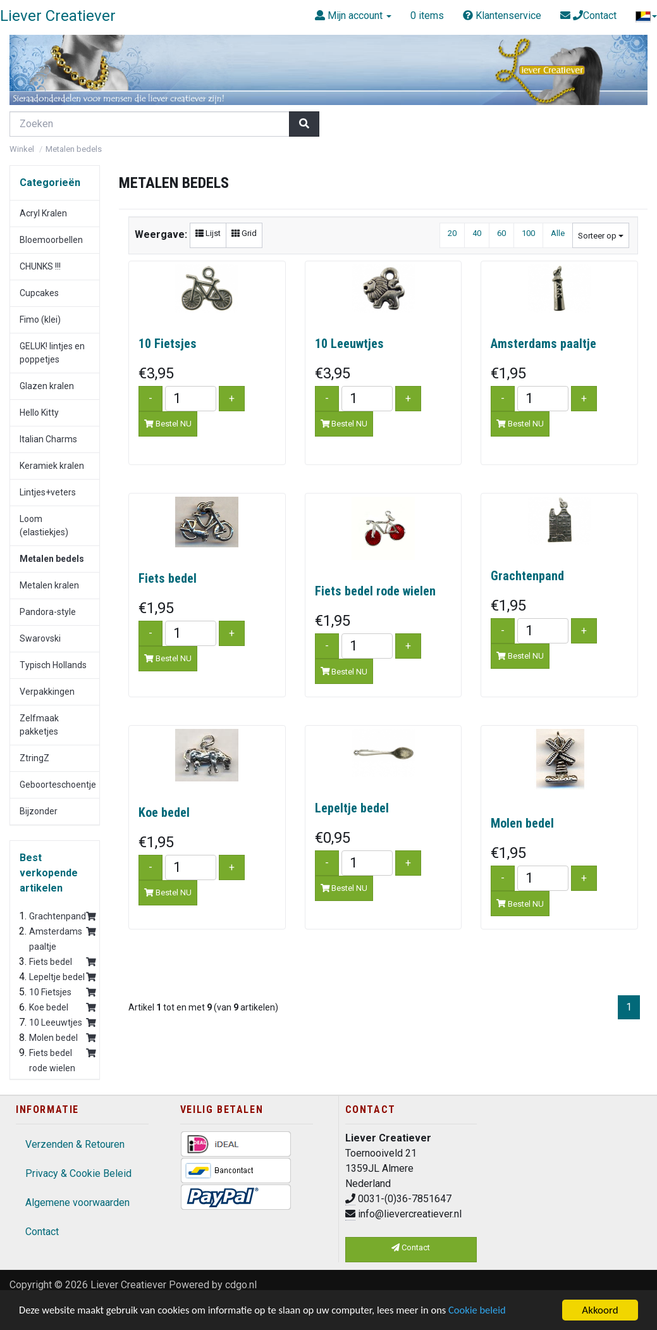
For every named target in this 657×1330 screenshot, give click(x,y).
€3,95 (156, 373)
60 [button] (501, 233)
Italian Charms (48, 439)
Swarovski (40, 638)
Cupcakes (39, 293)
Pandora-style (48, 612)
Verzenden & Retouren (75, 1144)
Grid (244, 233)
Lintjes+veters (48, 492)
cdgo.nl (241, 1285)
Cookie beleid (491, 1311)
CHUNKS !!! (40, 266)
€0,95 (332, 838)
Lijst (208, 233)
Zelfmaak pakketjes (39, 724)
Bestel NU (168, 423)
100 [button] (528, 233)
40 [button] (476, 233)
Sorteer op (600, 235)
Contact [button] (410, 1247)
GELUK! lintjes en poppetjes (52, 352)
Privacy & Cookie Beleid (78, 1173)
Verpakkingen (47, 692)
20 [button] (452, 233)
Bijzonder (39, 811)
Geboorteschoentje (58, 785)
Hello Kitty (39, 412)
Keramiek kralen (52, 466)
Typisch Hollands (53, 665)
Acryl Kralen (43, 213)
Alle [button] (558, 233)
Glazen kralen (47, 386)
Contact (42, 1232)
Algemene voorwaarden (77, 1202)
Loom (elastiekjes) (44, 525)
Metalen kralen (49, 585)
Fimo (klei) (40, 319)
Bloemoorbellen (51, 240)
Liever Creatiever (128, 1285)
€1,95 (508, 373)
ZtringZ (34, 758)
